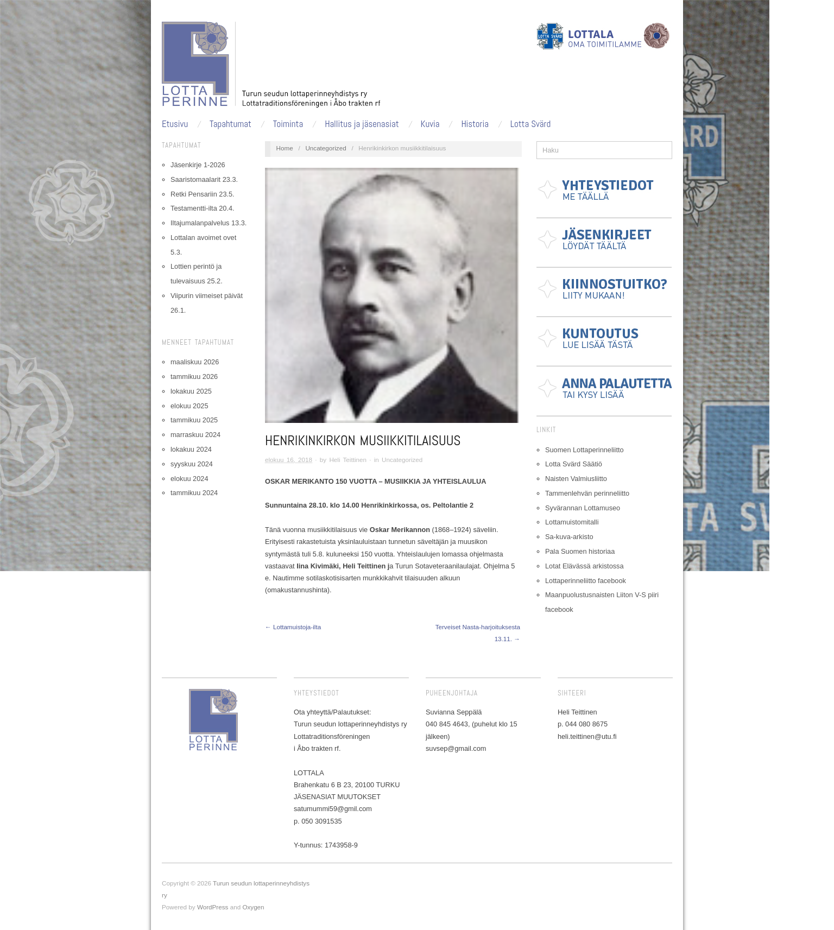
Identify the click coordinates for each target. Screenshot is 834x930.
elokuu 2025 (189, 406)
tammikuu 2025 (194, 420)
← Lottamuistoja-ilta (293, 626)
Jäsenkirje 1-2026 (197, 165)
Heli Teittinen (348, 459)
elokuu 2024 (189, 479)
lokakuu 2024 (191, 449)
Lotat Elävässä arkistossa (584, 566)
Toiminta (288, 124)
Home (284, 147)
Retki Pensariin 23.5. (202, 194)
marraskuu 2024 (195, 435)
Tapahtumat (230, 124)
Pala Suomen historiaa (580, 551)
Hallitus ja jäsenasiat (362, 124)
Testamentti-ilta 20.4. (202, 208)
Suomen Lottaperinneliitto (584, 450)
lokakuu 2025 (191, 391)
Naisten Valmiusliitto (576, 479)
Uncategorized (325, 147)
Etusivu (175, 124)
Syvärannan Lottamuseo (582, 508)
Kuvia (430, 124)
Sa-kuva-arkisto (569, 537)
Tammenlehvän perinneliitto (587, 493)
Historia (475, 124)
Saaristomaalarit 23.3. (204, 179)
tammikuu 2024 (194, 493)
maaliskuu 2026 (194, 362)
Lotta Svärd (530, 124)
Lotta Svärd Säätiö (573, 464)
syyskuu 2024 (191, 464)
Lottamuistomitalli (572, 522)
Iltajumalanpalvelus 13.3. (208, 223)
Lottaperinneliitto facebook (585, 581)
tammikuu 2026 (194, 376)
